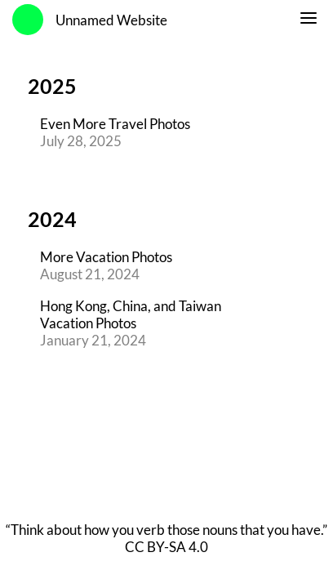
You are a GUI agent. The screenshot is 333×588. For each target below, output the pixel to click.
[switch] (308, 20)
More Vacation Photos (106, 256)
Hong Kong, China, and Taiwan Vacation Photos (130, 314)
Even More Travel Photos (115, 123)
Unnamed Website (111, 20)
